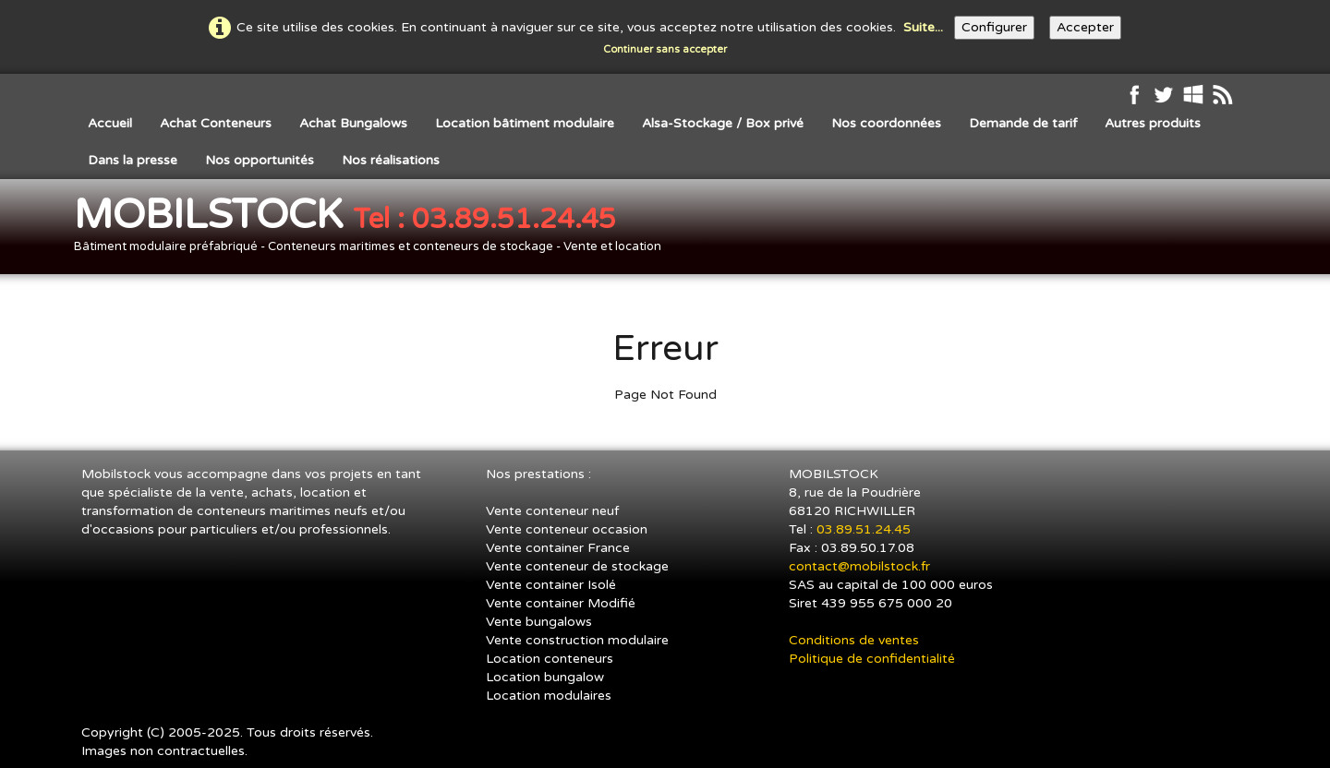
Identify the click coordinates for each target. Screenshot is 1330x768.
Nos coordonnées (886, 123)
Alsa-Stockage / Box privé (723, 123)
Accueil (110, 123)
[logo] (374, 228)
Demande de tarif (1023, 123)
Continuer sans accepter (665, 49)
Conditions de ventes (854, 640)
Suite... (923, 27)
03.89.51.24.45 (865, 529)
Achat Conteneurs (216, 123)
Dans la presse (132, 160)
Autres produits (1153, 123)
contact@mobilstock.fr (859, 566)
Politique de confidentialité (872, 658)
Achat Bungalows (353, 123)
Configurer (994, 27)
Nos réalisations (391, 160)
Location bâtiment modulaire (524, 123)
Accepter (1085, 27)
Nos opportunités (259, 160)
